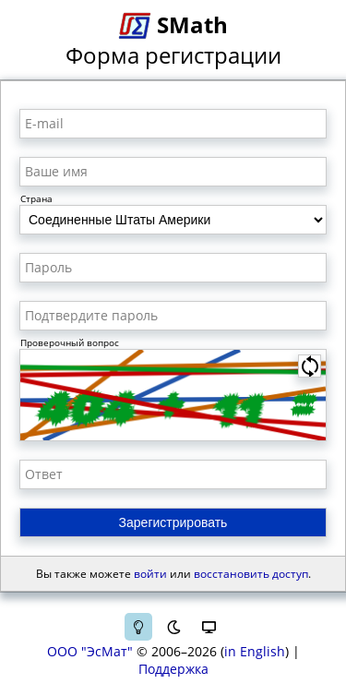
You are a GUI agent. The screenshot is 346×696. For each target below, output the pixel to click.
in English (254, 651)
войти (150, 574)
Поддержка (173, 669)
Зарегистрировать (173, 522)
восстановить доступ (251, 574)
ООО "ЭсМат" (90, 651)
